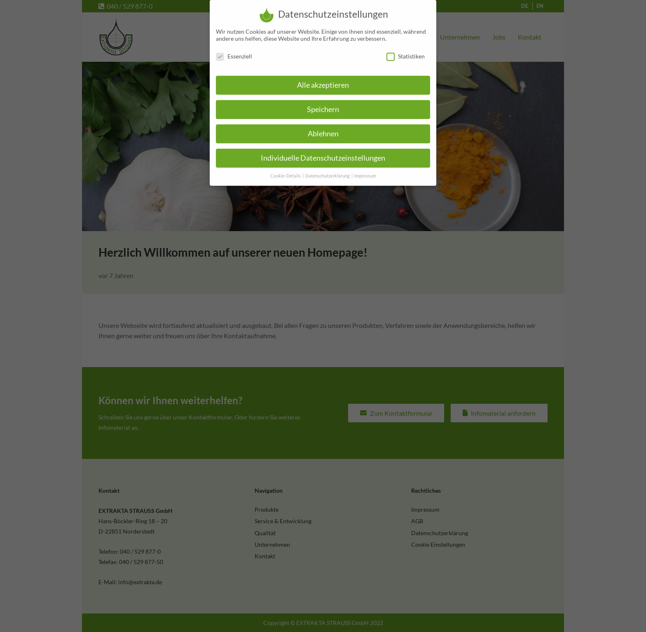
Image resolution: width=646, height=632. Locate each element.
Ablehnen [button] (323, 128)
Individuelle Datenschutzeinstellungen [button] (323, 152)
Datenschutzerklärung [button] (328, 170)
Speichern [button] (323, 104)
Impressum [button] (365, 170)
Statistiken (405, 50)
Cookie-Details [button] (286, 170)
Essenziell (234, 50)
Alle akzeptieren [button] (323, 79)
